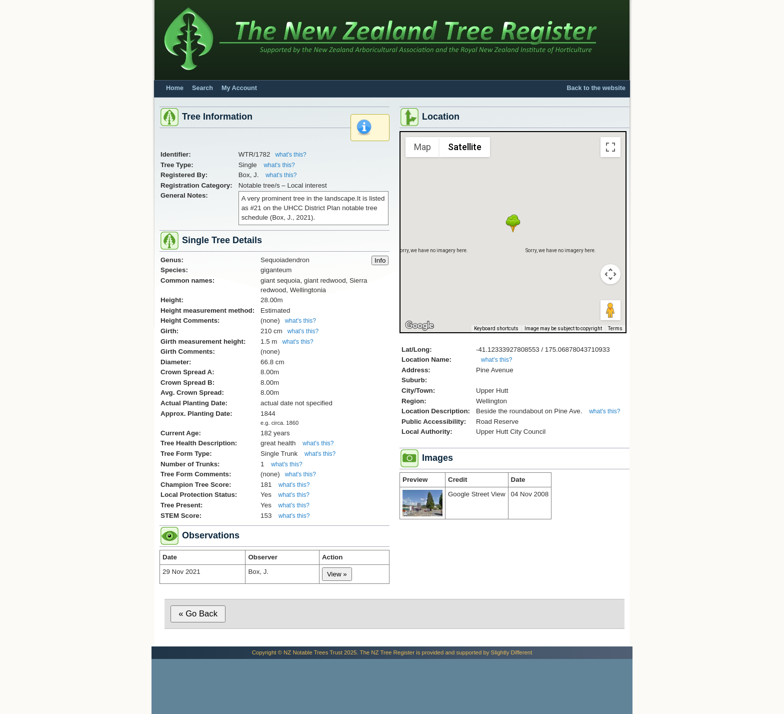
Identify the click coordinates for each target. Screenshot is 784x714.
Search (202, 88)
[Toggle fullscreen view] (610, 147)
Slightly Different (511, 652)
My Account (239, 88)
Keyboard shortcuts (496, 328)
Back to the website (596, 88)
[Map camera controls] (610, 274)
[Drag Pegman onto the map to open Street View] (610, 310)
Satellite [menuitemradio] (465, 147)
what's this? (290, 154)
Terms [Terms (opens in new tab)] (615, 328)
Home (175, 88)
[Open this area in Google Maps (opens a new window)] (419, 325)
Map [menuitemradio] (422, 147)
